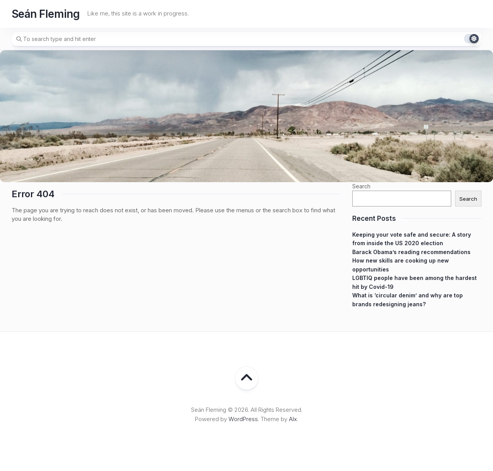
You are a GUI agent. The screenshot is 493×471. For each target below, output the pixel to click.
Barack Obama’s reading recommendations (411, 252)
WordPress (243, 419)
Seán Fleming (46, 13)
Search (361, 186)
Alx (293, 419)
